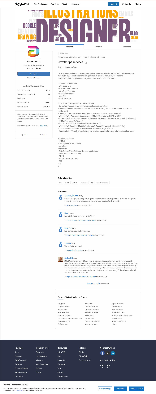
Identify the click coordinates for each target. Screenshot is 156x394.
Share (24, 135)
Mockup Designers (91, 324)
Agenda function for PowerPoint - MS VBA (81, 277)
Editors (114, 324)
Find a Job (18, 364)
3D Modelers (89, 315)
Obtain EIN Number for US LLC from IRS (80, 235)
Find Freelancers (40, 4)
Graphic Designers (64, 306)
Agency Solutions (21, 372)
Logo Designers (117, 306)
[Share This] (86, 63)
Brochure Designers (64, 315)
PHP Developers (63, 312)
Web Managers (117, 318)
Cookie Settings (63, 376)
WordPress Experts (118, 312)
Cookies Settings (105, 389)
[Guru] (22, 4)
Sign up (90, 283)
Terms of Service (85, 360)
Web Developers (117, 309)
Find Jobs (55, 4)
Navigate (19, 348)
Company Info (42, 348)
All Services (63, 53)
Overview (69, 47)
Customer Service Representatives (70, 318)
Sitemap (60, 372)
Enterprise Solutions (21, 368)
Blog (59, 356)
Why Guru (39, 360)
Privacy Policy (83, 356)
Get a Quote (34, 74)
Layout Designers (118, 304)
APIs (59, 368)
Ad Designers (62, 324)
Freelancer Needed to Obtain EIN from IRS (81, 220)
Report (43, 135)
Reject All (120, 389)
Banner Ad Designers (119, 321)
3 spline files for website (75, 250)
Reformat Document (74, 205)
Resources (62, 348)
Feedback (127, 47)
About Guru (40, 352)
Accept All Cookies (136, 389)
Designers (61, 304)
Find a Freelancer (20, 360)
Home (17, 352)
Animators (88, 304)
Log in (97, 283)
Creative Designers (91, 306)
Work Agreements (42, 364)
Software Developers (92, 312)
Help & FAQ (61, 352)
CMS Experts (89, 318)
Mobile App (61, 364)
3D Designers (62, 309)
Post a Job (113, 4)
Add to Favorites (33, 78)
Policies (82, 348)
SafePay (39, 368)
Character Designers (92, 309)
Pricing (38, 372)
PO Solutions (19, 376)
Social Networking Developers (122, 315)
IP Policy (81, 352)
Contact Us (61, 360)
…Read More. (43, 125)
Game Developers (64, 321)
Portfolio (98, 47)
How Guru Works (41, 356)
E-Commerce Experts (92, 321)
